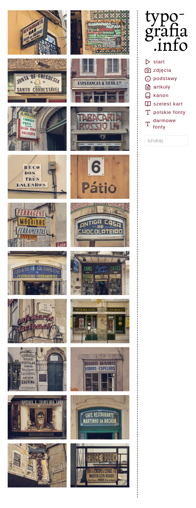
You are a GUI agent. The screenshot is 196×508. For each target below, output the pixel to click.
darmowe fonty (160, 124)
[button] (37, 32)
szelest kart (164, 104)
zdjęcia (158, 70)
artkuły (158, 87)
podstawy (161, 79)
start (155, 62)
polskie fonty (165, 112)
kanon (157, 95)
